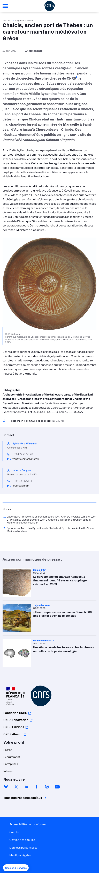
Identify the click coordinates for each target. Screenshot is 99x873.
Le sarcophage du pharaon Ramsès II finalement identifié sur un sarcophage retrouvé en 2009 (49, 582)
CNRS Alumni (12, 734)
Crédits (14, 832)
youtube (57, 787)
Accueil (7, 20)
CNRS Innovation (15, 720)
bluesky (6, 787)
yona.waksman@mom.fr (25, 458)
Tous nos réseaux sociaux (16, 798)
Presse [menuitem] (7, 749)
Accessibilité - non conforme (27, 824)
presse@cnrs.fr (20, 485)
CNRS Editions (13, 727)
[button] (16, 867)
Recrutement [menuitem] (11, 757)
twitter (16, 787)
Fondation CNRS (15, 713)
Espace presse (24, 20)
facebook (36, 787)
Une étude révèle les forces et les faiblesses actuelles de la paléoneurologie (49, 653)
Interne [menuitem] (7, 771)
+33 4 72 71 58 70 (22, 454)
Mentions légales (20, 855)
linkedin (26, 787)
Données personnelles (23, 847)
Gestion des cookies (22, 839)
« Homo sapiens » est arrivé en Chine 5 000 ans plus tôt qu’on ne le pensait (49, 618)
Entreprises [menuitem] (10, 764)
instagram (46, 787)
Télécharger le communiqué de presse (36, 420)
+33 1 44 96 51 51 (22, 481)
